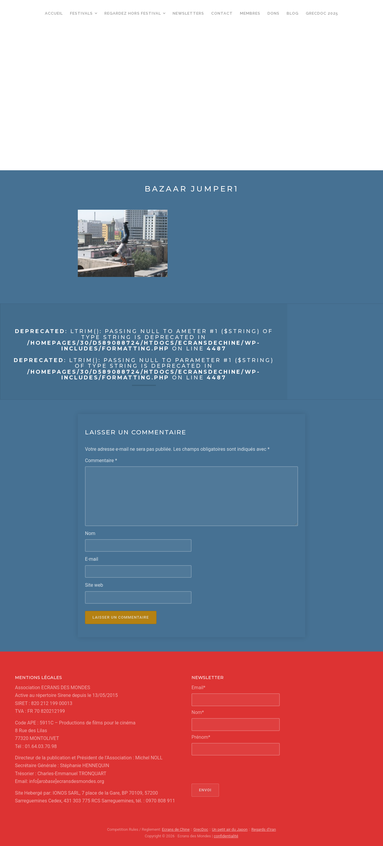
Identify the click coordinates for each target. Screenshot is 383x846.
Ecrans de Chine (176, 829)
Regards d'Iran (263, 829)
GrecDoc (201, 829)
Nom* (198, 712)
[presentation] (237, 769)
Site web (94, 585)
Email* (199, 687)
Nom (90, 533)
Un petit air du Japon (229, 829)
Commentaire (101, 460)
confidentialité (226, 835)
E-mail (91, 559)
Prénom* (201, 737)
